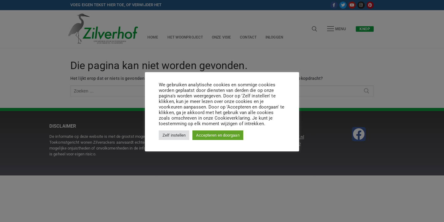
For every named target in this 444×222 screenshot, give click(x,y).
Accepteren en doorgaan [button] (217, 135)
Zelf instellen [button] (174, 135)
